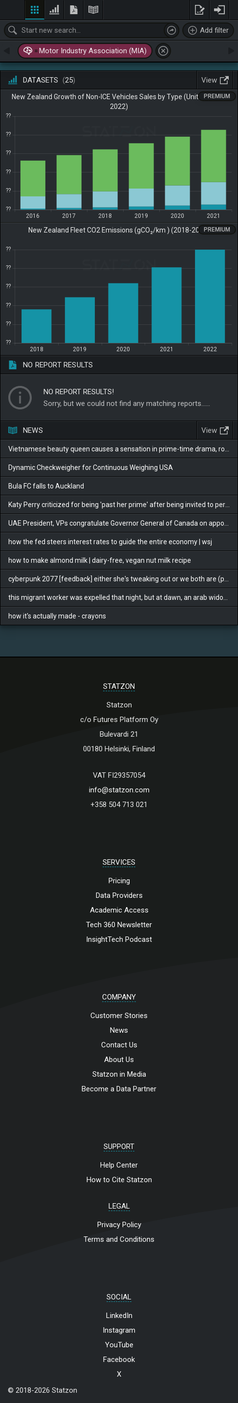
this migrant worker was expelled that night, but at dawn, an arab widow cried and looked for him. (119, 597)
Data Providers (119, 895)
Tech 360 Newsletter (119, 924)
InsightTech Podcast (119, 939)
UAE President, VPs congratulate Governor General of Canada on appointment (119, 523)
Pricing (119, 880)
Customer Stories (119, 1015)
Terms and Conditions (119, 1239)
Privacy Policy (119, 1224)
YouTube (119, 1344)
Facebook (119, 1359)
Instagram (119, 1330)
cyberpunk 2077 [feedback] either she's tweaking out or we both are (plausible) (119, 579)
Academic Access (119, 910)
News (119, 1030)
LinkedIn (119, 1315)
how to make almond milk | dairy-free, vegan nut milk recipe (99, 560)
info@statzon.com (119, 790)
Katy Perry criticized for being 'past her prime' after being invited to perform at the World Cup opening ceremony (119, 505)
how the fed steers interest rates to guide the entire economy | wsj (110, 542)
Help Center (119, 1165)
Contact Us (119, 1045)
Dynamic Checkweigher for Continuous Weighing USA (90, 467)
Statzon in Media (119, 1074)
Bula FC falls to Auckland (46, 486)
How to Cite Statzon (119, 1179)
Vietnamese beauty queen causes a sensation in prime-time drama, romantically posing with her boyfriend (119, 449)
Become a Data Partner (119, 1088)
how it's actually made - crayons (57, 616)
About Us (119, 1059)
